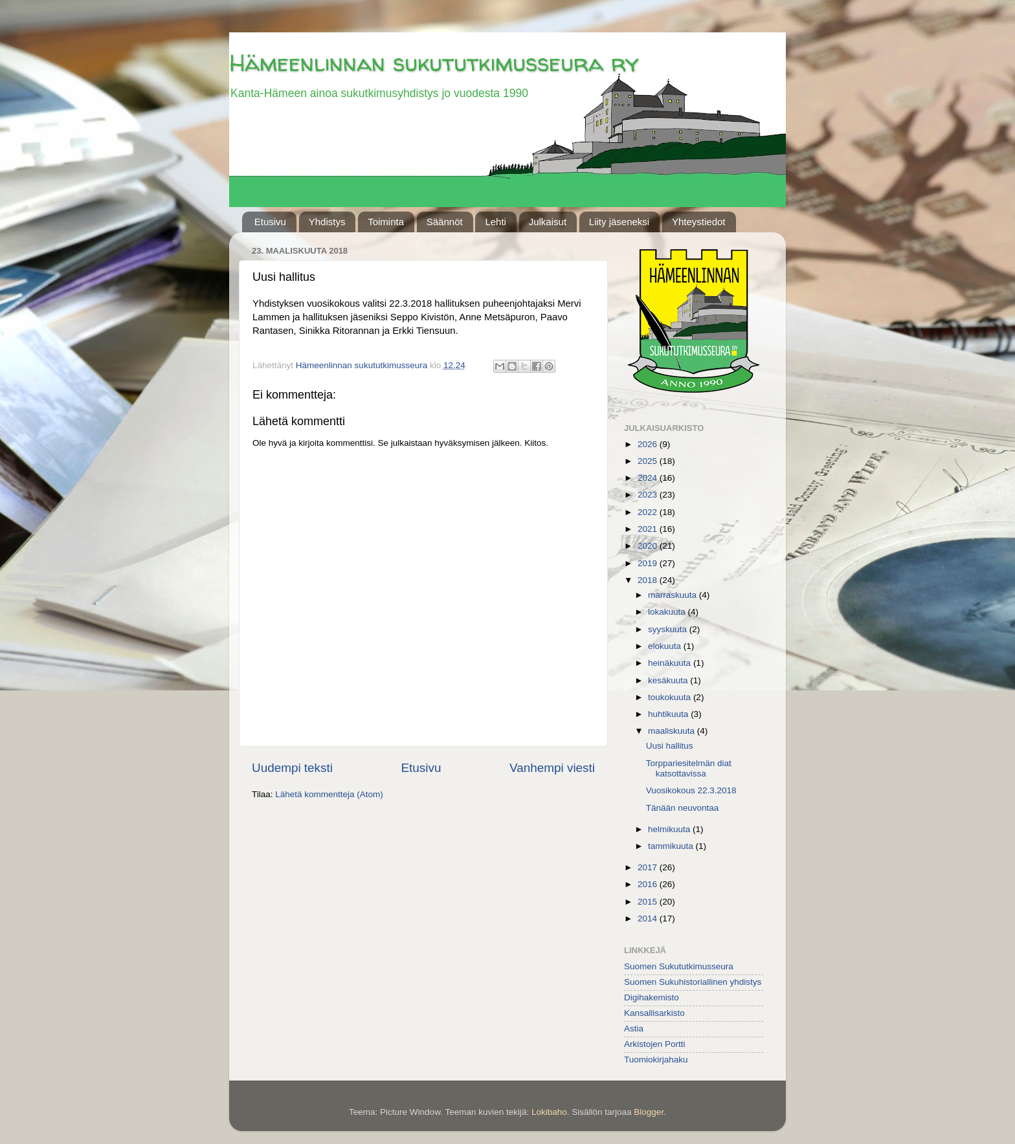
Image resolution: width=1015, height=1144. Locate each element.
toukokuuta (670, 697)
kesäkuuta (669, 680)
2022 (649, 512)
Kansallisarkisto (654, 1013)
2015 (649, 902)
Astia (633, 1028)
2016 (649, 884)
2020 (649, 546)
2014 (649, 918)
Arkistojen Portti (655, 1044)
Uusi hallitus (669, 746)
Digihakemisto (651, 997)
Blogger (649, 1112)
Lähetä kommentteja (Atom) (329, 794)
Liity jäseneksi (619, 221)
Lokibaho (549, 1112)
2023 (649, 495)
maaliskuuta (672, 731)
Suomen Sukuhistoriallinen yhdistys (692, 982)
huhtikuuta (669, 714)
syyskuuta (668, 629)
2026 (649, 444)
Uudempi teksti (292, 768)
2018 (649, 580)
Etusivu (270, 221)
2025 (649, 461)
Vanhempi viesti (552, 768)
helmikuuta (670, 829)
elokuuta (666, 646)
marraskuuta (673, 595)
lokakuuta (668, 612)
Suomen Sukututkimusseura (678, 966)
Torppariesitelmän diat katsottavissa (688, 768)
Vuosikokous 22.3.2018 (691, 790)
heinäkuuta (670, 663)
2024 (649, 478)
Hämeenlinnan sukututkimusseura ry (433, 62)
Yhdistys (327, 221)
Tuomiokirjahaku (656, 1059)
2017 (649, 867)
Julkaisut (547, 221)
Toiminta (386, 221)
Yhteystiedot (699, 221)
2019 (649, 563)
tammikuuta (672, 846)
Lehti (495, 221)
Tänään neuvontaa (682, 808)
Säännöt (445, 221)
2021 (649, 529)
